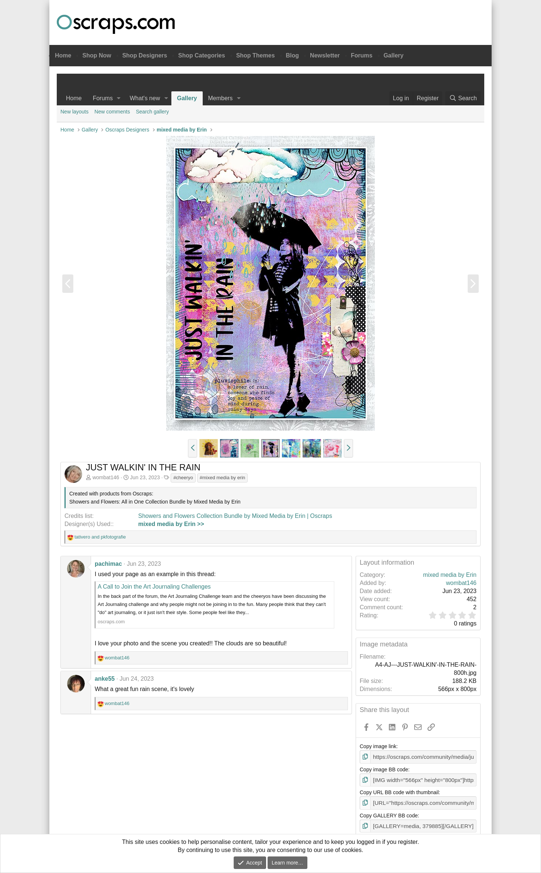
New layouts (74, 112)
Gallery (394, 55)
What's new (145, 98)
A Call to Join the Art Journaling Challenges (154, 586)
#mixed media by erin (222, 477)
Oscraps (116, 24)
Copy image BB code (384, 769)
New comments (112, 112)
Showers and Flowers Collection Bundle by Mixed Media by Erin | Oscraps (235, 516)
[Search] (463, 98)
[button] (119, 98)
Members (220, 98)
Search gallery (152, 112)
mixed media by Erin (450, 575)
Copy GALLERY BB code (389, 813)
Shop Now (96, 55)
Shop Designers (144, 55)
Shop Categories (201, 55)
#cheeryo (183, 477)
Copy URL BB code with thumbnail (399, 791)
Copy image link (378, 746)
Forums (362, 55)
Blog (292, 55)
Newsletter (325, 55)
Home (63, 55)
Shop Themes (255, 55)
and (100, 537)
